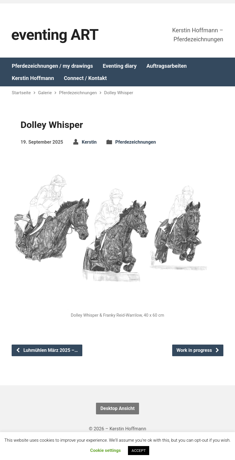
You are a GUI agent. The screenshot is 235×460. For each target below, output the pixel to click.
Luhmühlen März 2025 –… (47, 350)
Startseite (21, 92)
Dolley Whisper (118, 92)
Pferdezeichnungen (78, 92)
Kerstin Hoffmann (33, 78)
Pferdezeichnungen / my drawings (52, 66)
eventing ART (54, 35)
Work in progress (198, 350)
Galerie (45, 92)
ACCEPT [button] (138, 450)
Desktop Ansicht (117, 408)
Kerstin (89, 142)
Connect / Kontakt (85, 78)
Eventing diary (119, 66)
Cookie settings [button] (105, 450)
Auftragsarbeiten (166, 66)
